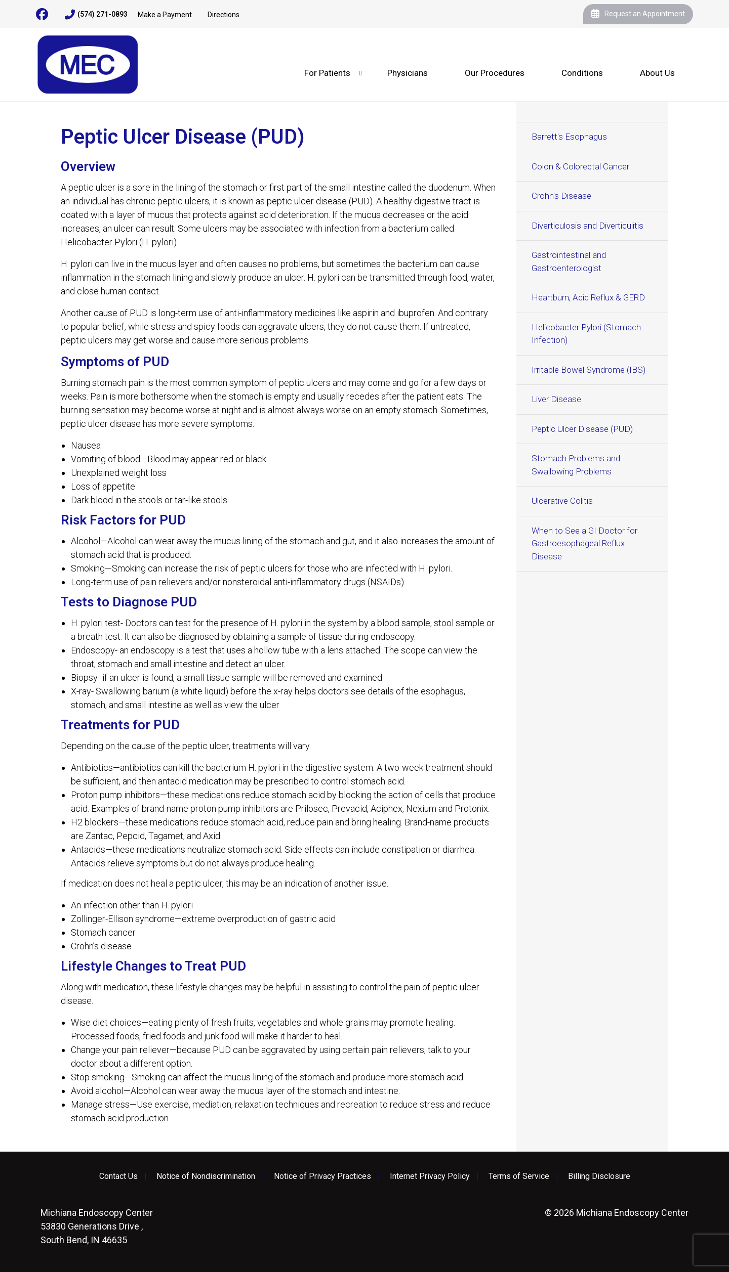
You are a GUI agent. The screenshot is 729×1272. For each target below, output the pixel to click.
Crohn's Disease (561, 196)
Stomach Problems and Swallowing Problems (576, 464)
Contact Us (118, 1176)
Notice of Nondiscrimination (205, 1176)
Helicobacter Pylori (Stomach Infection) (586, 333)
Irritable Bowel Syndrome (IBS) (588, 370)
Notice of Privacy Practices (322, 1176)
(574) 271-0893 (96, 15)
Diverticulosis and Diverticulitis (587, 226)
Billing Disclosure (599, 1176)
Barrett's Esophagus (569, 136)
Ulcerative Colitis (562, 501)
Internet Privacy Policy (430, 1176)
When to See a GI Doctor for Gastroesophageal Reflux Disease (584, 543)
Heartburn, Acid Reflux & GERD (588, 297)
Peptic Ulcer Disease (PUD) (582, 429)
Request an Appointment (638, 14)
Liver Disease (556, 399)
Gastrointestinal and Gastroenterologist (569, 261)
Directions (223, 15)
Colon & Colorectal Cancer (580, 166)
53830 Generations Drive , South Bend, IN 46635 (96, 1226)
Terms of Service (519, 1176)
